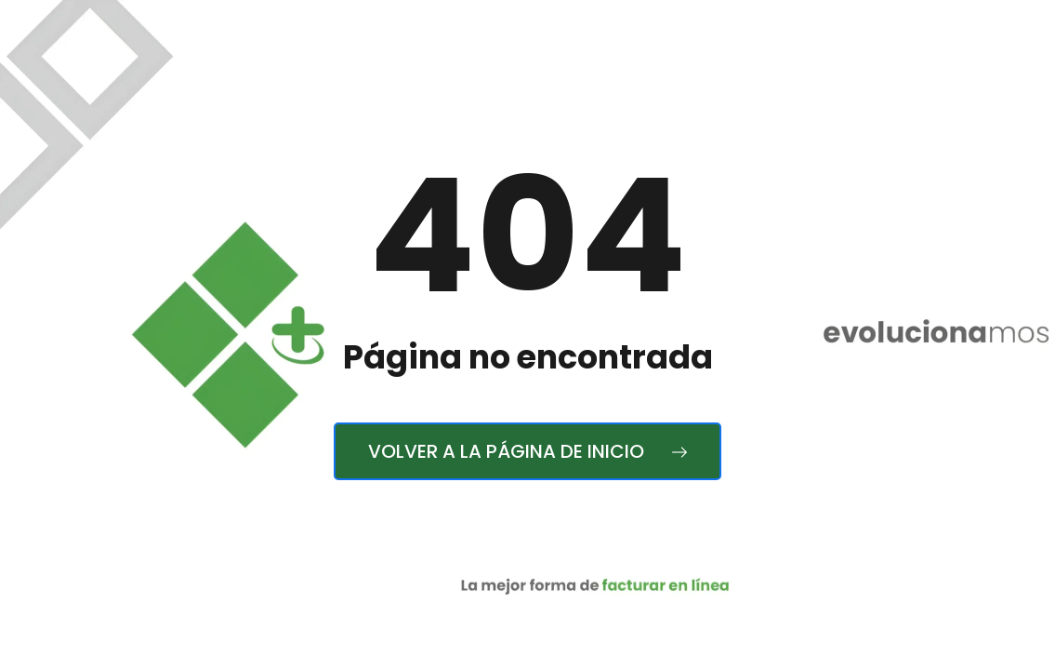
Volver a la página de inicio (527, 451)
